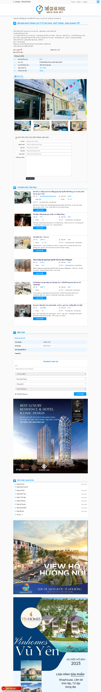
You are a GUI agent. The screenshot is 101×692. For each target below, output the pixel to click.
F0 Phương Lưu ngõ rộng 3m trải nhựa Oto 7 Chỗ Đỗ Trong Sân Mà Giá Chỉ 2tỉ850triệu (57, 283)
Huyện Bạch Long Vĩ (22, 487)
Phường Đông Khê (69, 220)
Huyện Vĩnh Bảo (21, 501)
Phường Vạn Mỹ (68, 290)
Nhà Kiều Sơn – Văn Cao (41, 237)
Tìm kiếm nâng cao (22, 394)
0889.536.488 (46, 346)
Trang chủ (15, 18)
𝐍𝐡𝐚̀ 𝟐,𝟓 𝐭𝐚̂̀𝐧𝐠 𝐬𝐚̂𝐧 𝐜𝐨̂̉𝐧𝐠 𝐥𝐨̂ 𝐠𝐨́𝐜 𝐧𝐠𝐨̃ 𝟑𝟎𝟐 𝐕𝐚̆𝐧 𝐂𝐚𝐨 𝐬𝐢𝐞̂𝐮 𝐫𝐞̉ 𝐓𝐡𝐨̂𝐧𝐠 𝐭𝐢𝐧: (52, 260)
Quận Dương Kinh (21, 508)
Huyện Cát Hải (21, 490)
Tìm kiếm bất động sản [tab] (50, 361)
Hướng (63, 199)
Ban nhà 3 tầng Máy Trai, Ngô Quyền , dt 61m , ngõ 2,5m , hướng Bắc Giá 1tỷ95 (58, 305)
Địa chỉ (23, 147)
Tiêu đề (22, 151)
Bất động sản (23, 18)
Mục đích (22, 154)
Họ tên (23, 141)
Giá (37, 196)
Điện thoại (22, 144)
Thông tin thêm (20, 157)
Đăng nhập (83, 2)
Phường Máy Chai (69, 310)
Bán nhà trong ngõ (45, 65)
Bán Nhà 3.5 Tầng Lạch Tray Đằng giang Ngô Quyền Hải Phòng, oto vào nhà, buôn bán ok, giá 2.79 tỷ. (58, 193)
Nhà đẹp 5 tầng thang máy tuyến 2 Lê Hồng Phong (48, 214)
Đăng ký (74, 2)
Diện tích (64, 196)
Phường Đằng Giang (45, 62)
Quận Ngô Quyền (57, 62)
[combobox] (50, 379)
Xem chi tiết (39, 210)
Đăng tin (66, 2)
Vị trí (37, 202)
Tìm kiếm (80, 394)
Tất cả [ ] (19, 514)
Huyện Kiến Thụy (21, 494)
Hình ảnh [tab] (18, 76)
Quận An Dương (21, 504)
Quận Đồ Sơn (20, 511)
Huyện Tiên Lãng (21, 497)
